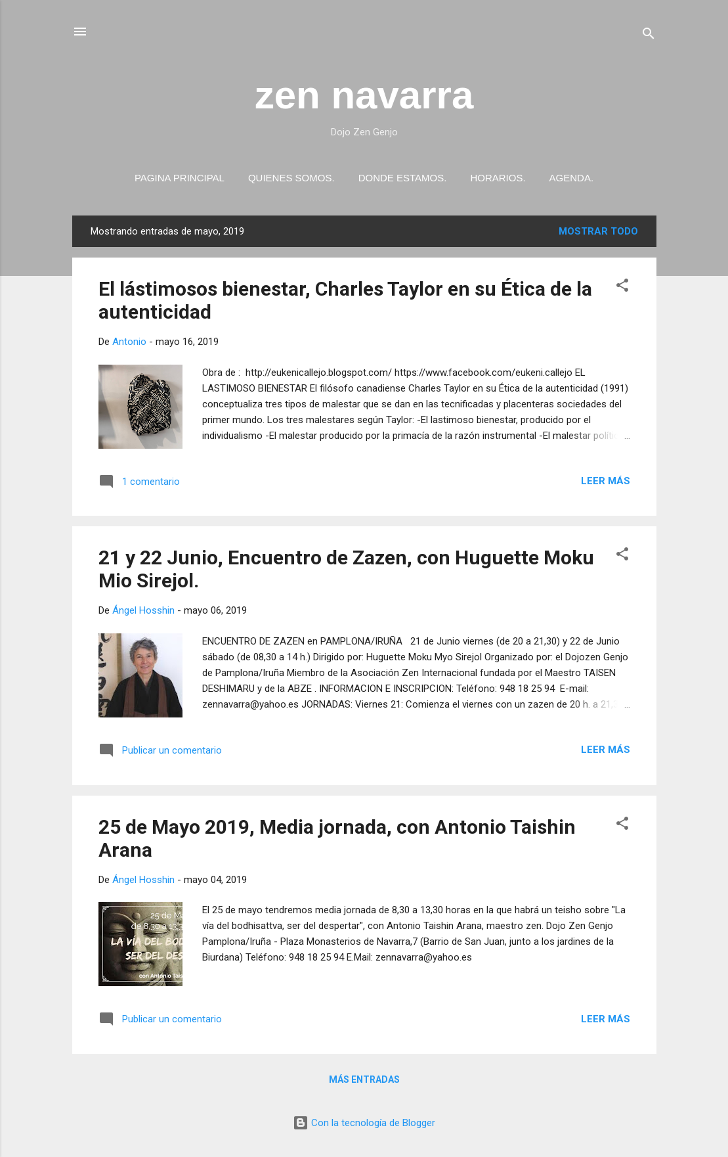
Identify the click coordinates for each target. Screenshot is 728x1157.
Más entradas (364, 1079)
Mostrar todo (598, 231)
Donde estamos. (402, 177)
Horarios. (497, 177)
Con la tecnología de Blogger (364, 1123)
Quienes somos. (291, 177)
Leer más (605, 481)
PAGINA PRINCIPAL (180, 177)
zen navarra (364, 95)
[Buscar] (648, 36)
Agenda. (571, 177)
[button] (622, 287)
